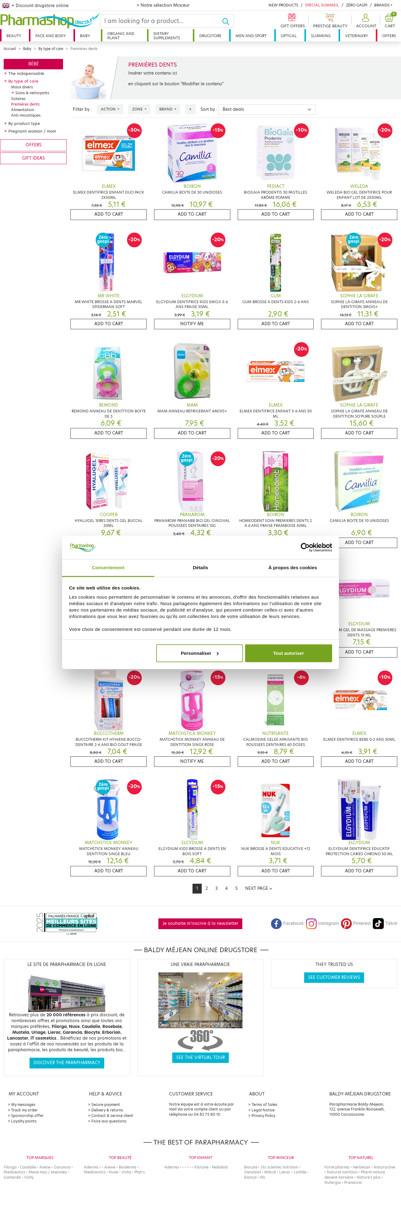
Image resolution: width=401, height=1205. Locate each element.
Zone (138, 109)
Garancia (62, 1167)
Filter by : (82, 109)
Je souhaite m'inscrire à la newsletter (200, 923)
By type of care (50, 48)
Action (109, 109)
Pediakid (220, 1167)
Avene (44, 1167)
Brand (166, 109)
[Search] (161, 21)
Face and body (50, 35)
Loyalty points (24, 1121)
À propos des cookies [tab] (292, 567)
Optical (289, 35)
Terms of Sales (264, 1104)
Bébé (33, 64)
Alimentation (22, 109)
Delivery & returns (107, 1110)
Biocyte (250, 1167)
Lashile (300, 1172)
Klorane (201, 1167)
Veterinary (356, 35)
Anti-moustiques (26, 115)
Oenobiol (252, 1172)
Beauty (13, 35)
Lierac (284, 1172)
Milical (270, 1172)
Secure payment (105, 1104)
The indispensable (26, 73)
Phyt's (139, 1172)
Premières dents (25, 104)
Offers (389, 35)
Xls (262, 1177)
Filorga (10, 1167)
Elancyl (250, 1177)
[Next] (258, 889)
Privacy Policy (263, 1115)
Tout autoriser (288, 653)
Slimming (321, 35)
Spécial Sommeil (322, 5)
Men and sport (251, 35)
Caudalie (28, 1167)
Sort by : (208, 109)
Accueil (10, 48)
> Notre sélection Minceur (163, 5)
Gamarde (12, 1177)
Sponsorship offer (27, 1115)
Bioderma (127, 1167)
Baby (85, 35)
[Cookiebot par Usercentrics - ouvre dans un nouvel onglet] (305, 547)
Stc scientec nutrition (279, 1167)
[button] (365, 21)
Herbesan (361, 1167)
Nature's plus (369, 1177)
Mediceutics (14, 1172)
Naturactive (384, 1167)
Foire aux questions (108, 1121)
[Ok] (228, 21)
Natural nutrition (342, 1172)
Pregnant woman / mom (32, 131)
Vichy (29, 1177)
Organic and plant (120, 36)
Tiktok (385, 923)
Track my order (24, 1110)
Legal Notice (263, 1110)
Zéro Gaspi (356, 5)
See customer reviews (334, 977)
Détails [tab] (200, 567)
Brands (382, 5)
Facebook (287, 923)
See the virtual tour (200, 1057)
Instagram (322, 923)
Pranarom (353, 1182)
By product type (24, 123)
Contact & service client (112, 1115)
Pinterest (356, 923)
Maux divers (22, 87)
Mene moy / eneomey (48, 1172)
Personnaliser (200, 653)
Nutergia (332, 1182)
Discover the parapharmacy (67, 1063)
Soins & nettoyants (32, 92)
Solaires (18, 98)
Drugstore (210, 35)
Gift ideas (33, 158)
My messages (23, 1104)
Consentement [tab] (108, 567)
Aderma (91, 1167)
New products (283, 5)
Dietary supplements (166, 36)
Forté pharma (336, 1167)
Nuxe (113, 1172)
